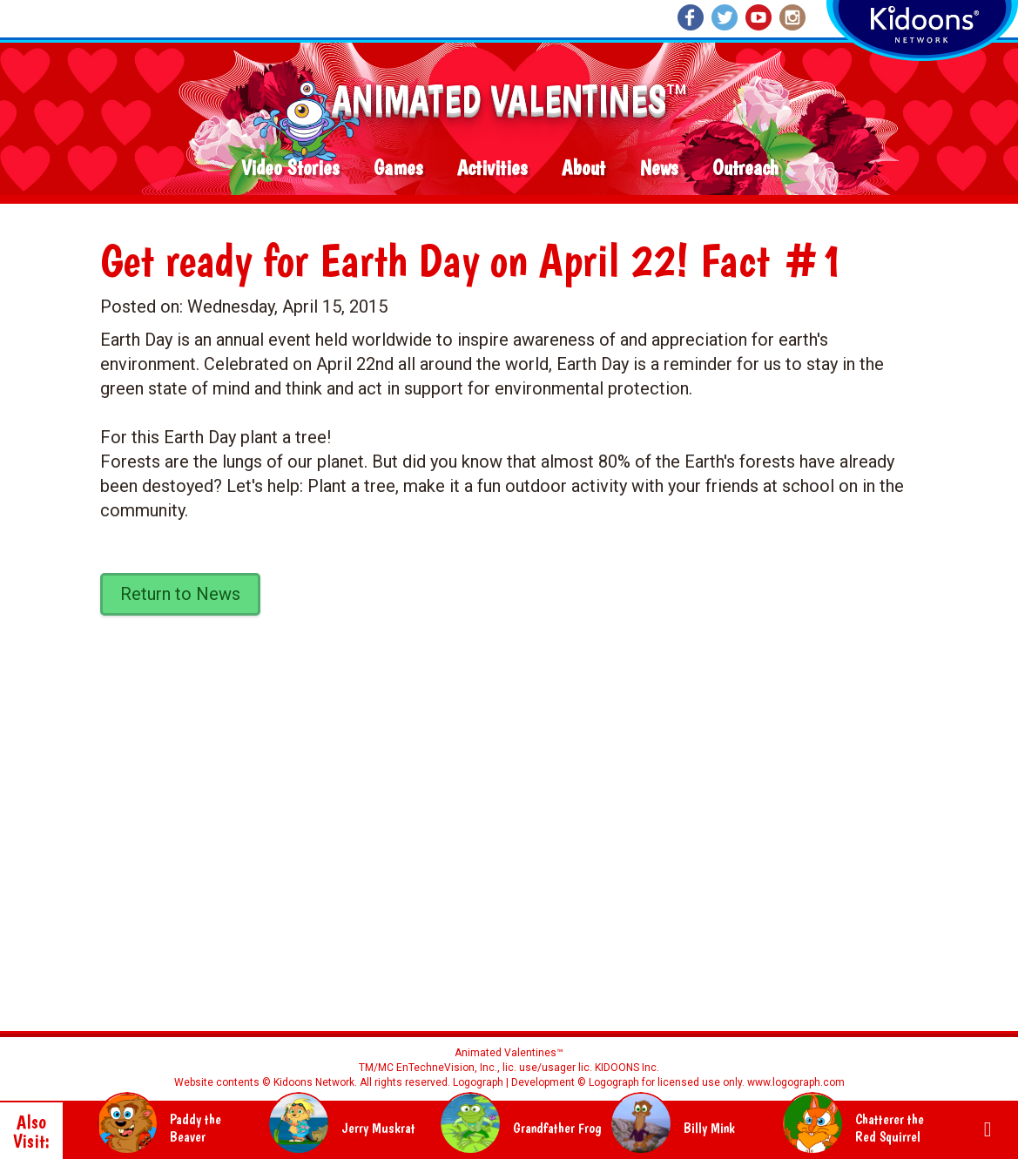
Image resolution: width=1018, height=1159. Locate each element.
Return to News (180, 593)
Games (398, 168)
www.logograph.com (795, 1082)
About (583, 168)
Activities (492, 168)
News (659, 168)
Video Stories (290, 168)
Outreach (745, 168)
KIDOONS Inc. (627, 1067)
